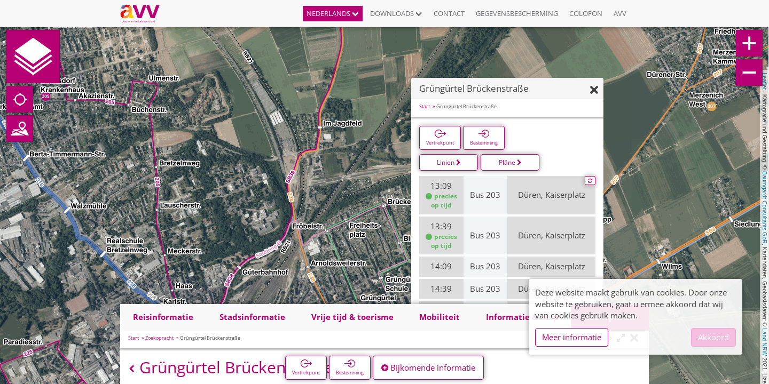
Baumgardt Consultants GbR (765, 207)
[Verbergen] (594, 90)
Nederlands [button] (333, 13)
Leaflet (765, 81)
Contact (449, 13)
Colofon (585, 13)
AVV (620, 13)
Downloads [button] (396, 13)
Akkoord (713, 337)
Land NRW (765, 342)
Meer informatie (571, 337)
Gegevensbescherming (517, 13)
